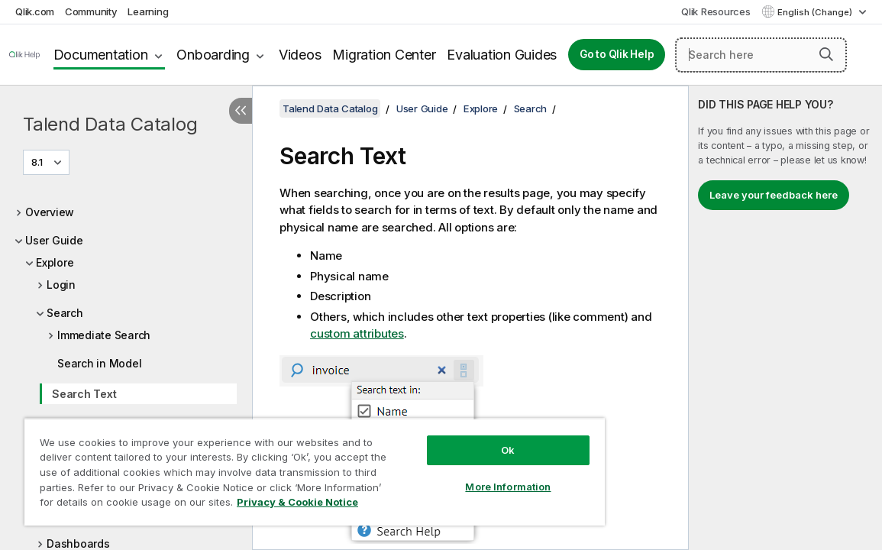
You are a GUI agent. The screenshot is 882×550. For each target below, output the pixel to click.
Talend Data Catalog (110, 124)
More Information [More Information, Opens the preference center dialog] (450, 475)
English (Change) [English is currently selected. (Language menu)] (816, 12)
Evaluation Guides (502, 55)
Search (65, 312)
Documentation (100, 55)
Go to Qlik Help (617, 54)
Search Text (84, 393)
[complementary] (785, 318)
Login (61, 284)
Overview (49, 211)
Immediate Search (103, 334)
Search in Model (99, 363)
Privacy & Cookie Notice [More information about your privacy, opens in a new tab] (163, 505)
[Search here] (761, 55)
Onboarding (213, 55)
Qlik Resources (716, 11)
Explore (54, 262)
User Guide (54, 240)
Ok (450, 438)
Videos (300, 55)
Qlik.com (34, 11)
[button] (826, 54)
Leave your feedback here (773, 195)
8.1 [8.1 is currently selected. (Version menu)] (38, 162)
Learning (148, 11)
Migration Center (383, 55)
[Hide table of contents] (240, 111)
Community (91, 11)
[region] (280, 466)
